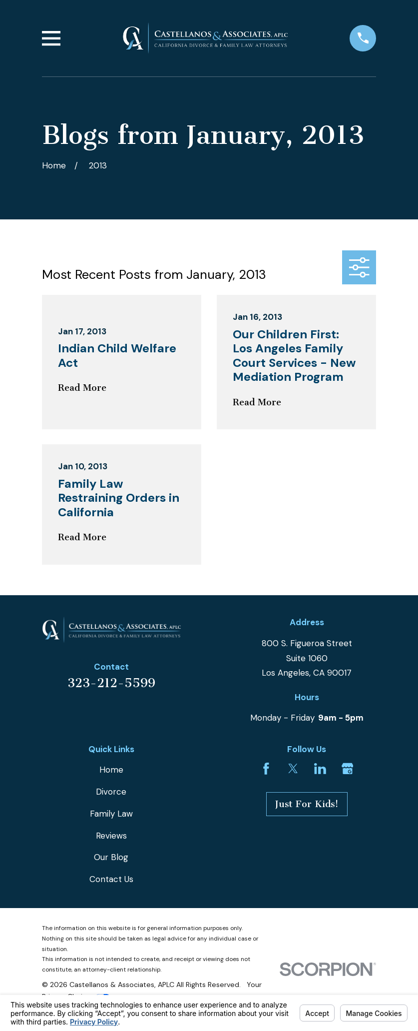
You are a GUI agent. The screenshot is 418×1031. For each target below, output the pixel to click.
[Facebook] (266, 769)
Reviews (111, 835)
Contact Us (111, 879)
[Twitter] (293, 769)
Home (111, 769)
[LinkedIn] (320, 769)
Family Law (111, 813)
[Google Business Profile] (348, 769)
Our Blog (111, 857)
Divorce (111, 791)
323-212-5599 (111, 683)
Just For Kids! (307, 804)
